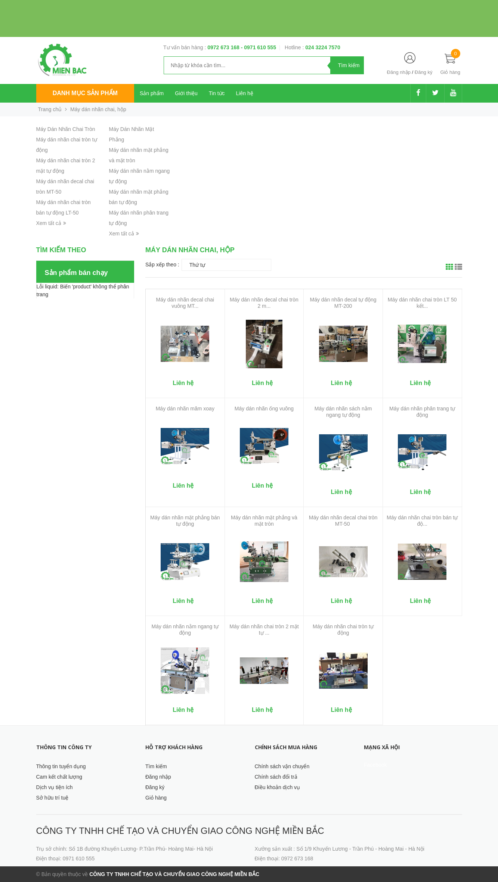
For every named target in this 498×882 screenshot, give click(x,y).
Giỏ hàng (156, 798)
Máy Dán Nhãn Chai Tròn (65, 129)
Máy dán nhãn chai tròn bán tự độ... (422, 520)
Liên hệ (244, 93)
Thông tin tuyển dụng (61, 766)
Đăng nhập (399, 72)
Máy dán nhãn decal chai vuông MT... (185, 303)
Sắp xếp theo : (162, 265)
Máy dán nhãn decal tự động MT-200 (343, 303)
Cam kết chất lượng (59, 777)
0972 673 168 (224, 47)
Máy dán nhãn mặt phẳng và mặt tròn (264, 520)
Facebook (375, 765)
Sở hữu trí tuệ (52, 798)
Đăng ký (424, 72)
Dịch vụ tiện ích (54, 787)
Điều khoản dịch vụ (277, 787)
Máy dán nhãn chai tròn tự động (343, 629)
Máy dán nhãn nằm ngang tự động (185, 629)
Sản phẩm (152, 93)
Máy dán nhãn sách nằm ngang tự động (343, 412)
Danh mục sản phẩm (85, 93)
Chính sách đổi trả (276, 777)
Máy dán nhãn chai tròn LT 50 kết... (422, 303)
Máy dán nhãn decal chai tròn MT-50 (343, 520)
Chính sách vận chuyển (282, 766)
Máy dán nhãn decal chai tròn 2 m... (264, 303)
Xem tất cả (51, 223)
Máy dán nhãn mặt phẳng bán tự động (185, 520)
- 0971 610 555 (258, 47)
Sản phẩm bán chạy (76, 272)
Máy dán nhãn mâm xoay (185, 409)
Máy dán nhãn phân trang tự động (422, 412)
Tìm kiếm (156, 766)
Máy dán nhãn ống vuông (264, 409)
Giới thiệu (186, 93)
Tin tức (217, 93)
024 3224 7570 (322, 47)
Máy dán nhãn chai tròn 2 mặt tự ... (264, 629)
